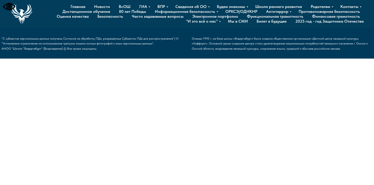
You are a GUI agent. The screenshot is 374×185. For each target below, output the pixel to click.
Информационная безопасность (185, 11)
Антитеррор (277, 11)
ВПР (161, 6)
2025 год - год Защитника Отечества (329, 21)
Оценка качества (73, 16)
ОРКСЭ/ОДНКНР (241, 11)
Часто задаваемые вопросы (158, 16)
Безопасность (110, 16)
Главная (77, 6)
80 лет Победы (132, 11)
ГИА (143, 6)
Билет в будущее (272, 21)
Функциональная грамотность (275, 16)
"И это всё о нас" (202, 21)
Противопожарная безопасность (329, 11)
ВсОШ (124, 6)
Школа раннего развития (278, 6)
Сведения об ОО (191, 6)
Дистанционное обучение (86, 11)
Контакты (349, 6)
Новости (102, 6)
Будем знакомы (231, 6)
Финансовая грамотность (336, 16)
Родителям (320, 6)
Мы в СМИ (238, 21)
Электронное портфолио (215, 16)
